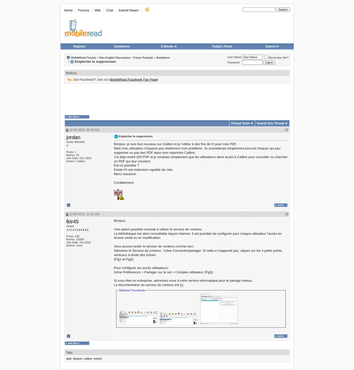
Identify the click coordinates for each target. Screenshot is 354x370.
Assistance (163, 57)
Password (233, 62)
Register (79, 46)
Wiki (98, 10)
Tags (69, 352)
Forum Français (143, 57)
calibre (88, 358)
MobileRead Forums (83, 57)
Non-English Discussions (114, 57)
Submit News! (128, 10)
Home (68, 10)
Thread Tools (240, 123)
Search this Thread (270, 123)
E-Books (169, 46)
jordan (73, 137)
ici (181, 285)
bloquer (77, 358)
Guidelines (121, 46)
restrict (98, 358)
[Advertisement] (177, 99)
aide (69, 358)
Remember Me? (277, 57)
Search (272, 46)
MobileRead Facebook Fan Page (133, 79)
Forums (83, 10)
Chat (109, 10)
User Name (234, 57)
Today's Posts (222, 46)
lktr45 (72, 221)
